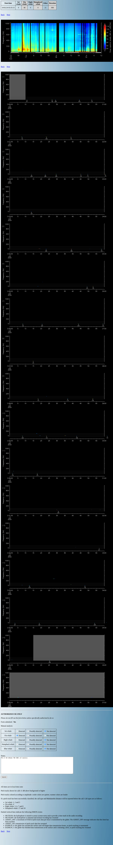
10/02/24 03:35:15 (8, 8)
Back (2, 15)
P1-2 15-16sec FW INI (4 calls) (41, 767)
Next (8, 15)
